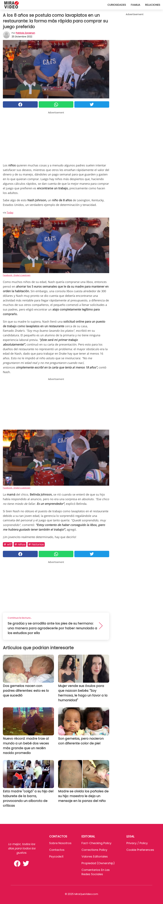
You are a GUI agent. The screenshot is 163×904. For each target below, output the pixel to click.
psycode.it (56, 856)
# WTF (8, 544)
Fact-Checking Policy (96, 843)
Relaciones (152, 5)
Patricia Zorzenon (25, 33)
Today (10, 212)
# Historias (36, 544)
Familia (135, 5)
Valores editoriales (95, 856)
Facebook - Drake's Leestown (16, 275)
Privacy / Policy (137, 843)
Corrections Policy (94, 850)
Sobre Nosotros (60, 843)
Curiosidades (116, 5)
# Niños (19, 544)
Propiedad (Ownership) (98, 863)
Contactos (56, 850)
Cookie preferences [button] (140, 850)
